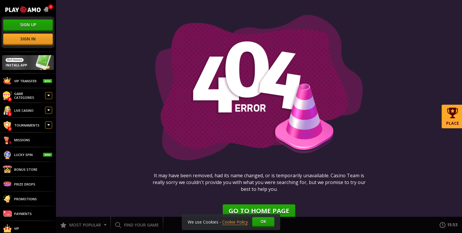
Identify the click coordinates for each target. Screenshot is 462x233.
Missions (16, 139)
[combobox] (47, 9)
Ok (263, 221)
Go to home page (259, 210)
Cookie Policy (235, 222)
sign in (28, 39)
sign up (28, 24)
